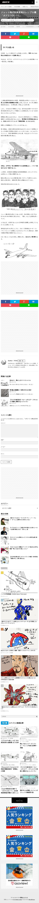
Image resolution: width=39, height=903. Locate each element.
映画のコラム (5, 625)
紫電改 (13, 764)
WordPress (32, 899)
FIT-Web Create (17, 899)
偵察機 (11, 738)
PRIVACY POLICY (35, 6)
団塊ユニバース (24, 897)
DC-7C (18, 20)
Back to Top (19, 801)
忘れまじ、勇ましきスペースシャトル (20, 380)
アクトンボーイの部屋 (6, 6)
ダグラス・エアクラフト (26, 20)
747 (22, 788)
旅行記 (34, 764)
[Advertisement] (19, 79)
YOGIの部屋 (17, 6)
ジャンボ (33, 788)
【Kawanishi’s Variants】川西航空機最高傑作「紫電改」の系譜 (10, 769)
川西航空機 (5, 764)
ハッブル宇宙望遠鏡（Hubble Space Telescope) (13, 594)
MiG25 (30, 739)
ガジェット (5, 596)
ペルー (30, 764)
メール (3, 446)
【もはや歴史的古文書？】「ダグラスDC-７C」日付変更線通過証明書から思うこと (10, 790)
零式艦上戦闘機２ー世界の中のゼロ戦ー (21, 390)
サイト (2, 453)
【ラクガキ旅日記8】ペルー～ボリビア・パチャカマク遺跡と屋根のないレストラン (29, 769)
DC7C (11, 786)
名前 (2, 439)
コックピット (27, 788)
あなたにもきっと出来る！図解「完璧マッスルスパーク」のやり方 (18, 650)
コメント (3, 423)
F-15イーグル (24, 739)
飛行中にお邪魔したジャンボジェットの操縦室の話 (29, 791)
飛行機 (12, 20)
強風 (9, 764)
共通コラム (25, 6)
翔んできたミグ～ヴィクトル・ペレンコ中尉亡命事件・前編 (29, 745)
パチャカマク (24, 764)
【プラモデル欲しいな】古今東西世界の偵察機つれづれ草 (10, 741)
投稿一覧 (21, 360)
